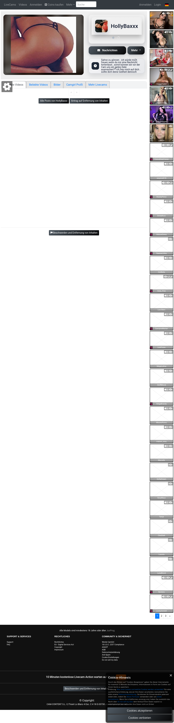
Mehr (69, 4)
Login (157, 4)
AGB (104, 650)
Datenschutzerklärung (111, 652)
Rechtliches (59, 642)
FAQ (8, 644)
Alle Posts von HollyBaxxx (53, 100)
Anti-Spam (106, 655)
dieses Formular (132, 697)
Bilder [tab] (57, 84)
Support (10, 642)
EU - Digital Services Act (64, 644)
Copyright (58, 647)
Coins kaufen (54, 4)
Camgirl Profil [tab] (74, 84)
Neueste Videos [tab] (13, 84)
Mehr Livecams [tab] (98, 84)
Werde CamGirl (108, 642)
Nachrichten (107, 50)
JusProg (111, 630)
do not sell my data (125, 702)
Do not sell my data (110, 660)
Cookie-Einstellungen (110, 657)
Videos (23, 4)
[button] (167, 4)
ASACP (105, 647)
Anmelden (36, 4)
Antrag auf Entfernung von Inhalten (89, 100)
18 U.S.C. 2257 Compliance (113, 644)
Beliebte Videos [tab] (38, 84)
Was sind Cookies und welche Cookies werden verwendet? (140, 689)
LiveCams (10, 4)
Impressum (59, 650)
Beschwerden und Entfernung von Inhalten (87, 688)
